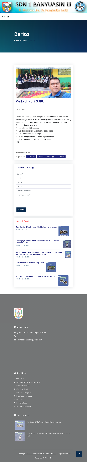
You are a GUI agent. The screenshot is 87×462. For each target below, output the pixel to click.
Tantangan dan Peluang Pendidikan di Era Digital (36, 276)
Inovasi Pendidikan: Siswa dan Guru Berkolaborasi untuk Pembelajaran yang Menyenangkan (39, 253)
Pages (24, 40)
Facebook (31, 157)
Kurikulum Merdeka (23, 385)
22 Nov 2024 (26, 229)
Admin (18, 229)
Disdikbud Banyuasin (24, 396)
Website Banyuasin (23, 406)
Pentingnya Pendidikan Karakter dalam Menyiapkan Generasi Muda (37, 242)
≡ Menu (5, 17)
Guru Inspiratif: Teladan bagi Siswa (30, 263)
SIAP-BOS (20, 378)
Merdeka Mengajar (23, 392)
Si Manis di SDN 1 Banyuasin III (28, 382)
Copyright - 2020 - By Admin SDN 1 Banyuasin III (37, 453)
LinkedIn (61, 157)
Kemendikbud (21, 403)
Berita (32, 40)
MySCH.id (48, 458)
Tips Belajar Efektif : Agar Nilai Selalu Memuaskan (36, 227)
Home (16, 40)
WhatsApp (50, 157)
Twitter (41, 157)
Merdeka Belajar (22, 389)
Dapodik (19, 399)
